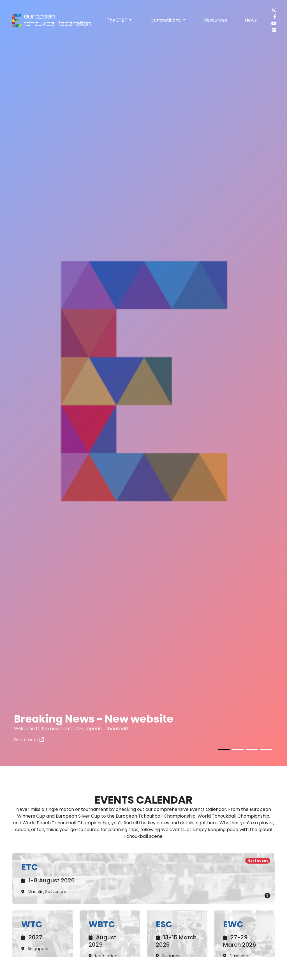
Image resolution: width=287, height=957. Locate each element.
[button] (224, 748)
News (251, 20)
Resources (215, 20)
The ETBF (120, 20)
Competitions (168, 20)
